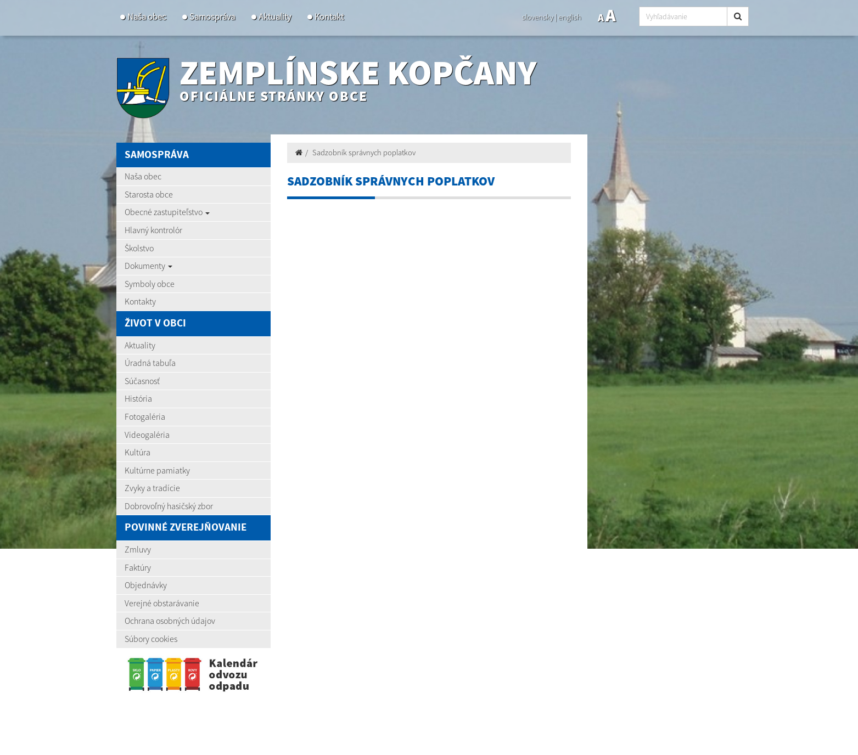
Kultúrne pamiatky (157, 470)
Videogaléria (147, 434)
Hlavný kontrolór (153, 229)
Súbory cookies (151, 638)
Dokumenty (148, 265)
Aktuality (275, 16)
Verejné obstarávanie (162, 603)
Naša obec (146, 16)
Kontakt (329, 16)
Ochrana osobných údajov (170, 620)
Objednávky (146, 584)
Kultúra (137, 452)
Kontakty (140, 301)
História (138, 398)
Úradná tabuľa (150, 362)
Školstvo (139, 248)
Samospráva (212, 16)
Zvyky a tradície (152, 487)
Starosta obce (149, 194)
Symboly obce (150, 283)
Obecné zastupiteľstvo (167, 211)
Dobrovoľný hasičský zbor (169, 505)
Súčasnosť (142, 380)
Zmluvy (138, 549)
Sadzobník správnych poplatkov (364, 152)
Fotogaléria (145, 416)
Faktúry (138, 567)
